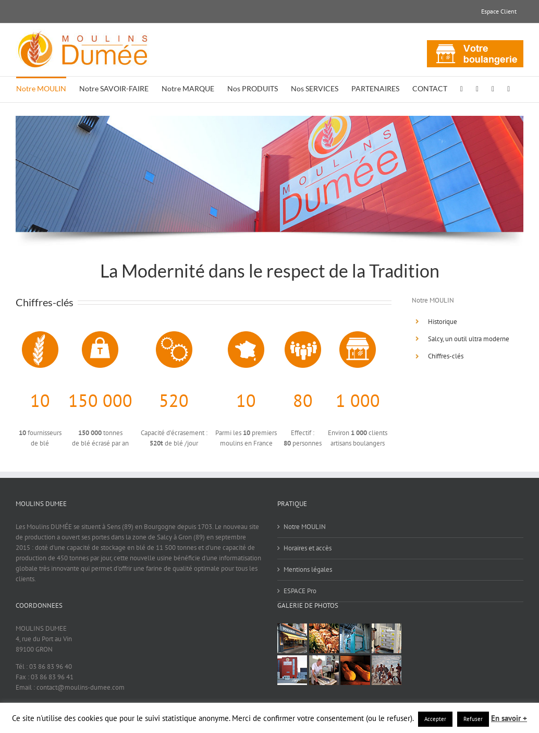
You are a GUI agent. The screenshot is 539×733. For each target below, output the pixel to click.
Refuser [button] (473, 719)
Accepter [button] (435, 719)
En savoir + (509, 718)
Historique (442, 321)
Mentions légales (308, 569)
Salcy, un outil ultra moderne (468, 338)
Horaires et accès (308, 548)
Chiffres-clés (445, 356)
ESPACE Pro (300, 590)
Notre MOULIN (305, 526)
